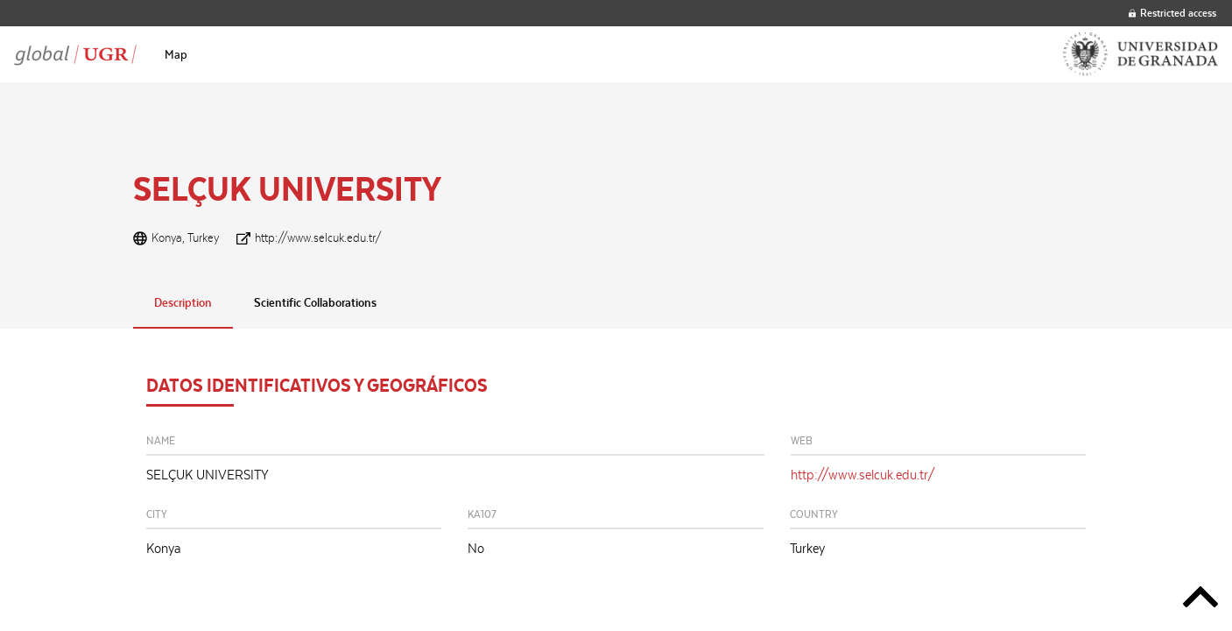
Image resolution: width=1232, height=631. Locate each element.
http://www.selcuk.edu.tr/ (318, 237)
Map (176, 54)
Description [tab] (183, 302)
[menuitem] (176, 54)
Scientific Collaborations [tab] (315, 302)
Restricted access (1172, 12)
